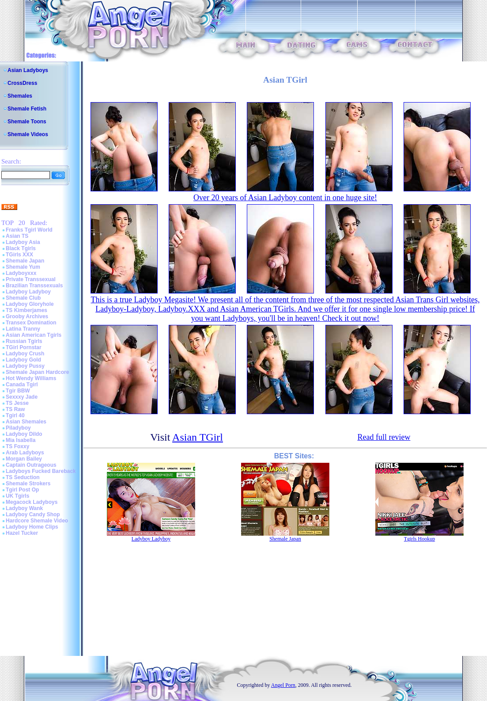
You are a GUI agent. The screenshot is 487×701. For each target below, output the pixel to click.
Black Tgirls (21, 248)
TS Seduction (23, 477)
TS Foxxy (17, 446)
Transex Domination (31, 323)
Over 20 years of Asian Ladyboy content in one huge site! (285, 197)
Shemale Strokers (28, 483)
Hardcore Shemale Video (37, 521)
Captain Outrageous (31, 465)
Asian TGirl (197, 437)
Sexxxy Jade (22, 397)
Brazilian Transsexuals (34, 285)
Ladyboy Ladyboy (28, 292)
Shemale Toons (27, 121)
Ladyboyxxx (21, 273)
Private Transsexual (31, 279)
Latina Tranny (23, 329)
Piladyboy (18, 428)
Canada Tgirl (22, 384)
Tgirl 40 (15, 415)
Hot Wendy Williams (31, 378)
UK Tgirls (17, 496)
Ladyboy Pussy (25, 366)
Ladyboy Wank (24, 508)
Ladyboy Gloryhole (30, 304)
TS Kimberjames (26, 310)
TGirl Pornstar (24, 347)
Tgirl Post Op (22, 490)
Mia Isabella (20, 440)
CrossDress (22, 83)
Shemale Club (23, 298)
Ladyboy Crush (25, 353)
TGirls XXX (19, 254)
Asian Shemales (26, 422)
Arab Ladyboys (25, 453)
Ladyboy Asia (23, 242)
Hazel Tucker (22, 533)
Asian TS (17, 236)
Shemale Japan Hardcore (37, 372)
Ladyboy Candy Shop (33, 514)
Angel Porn (283, 685)
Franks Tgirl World (29, 230)
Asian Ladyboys (28, 70)
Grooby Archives (27, 316)
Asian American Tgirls (33, 335)
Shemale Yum (23, 267)
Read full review (383, 437)
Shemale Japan (25, 261)
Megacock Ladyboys (31, 502)
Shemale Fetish (27, 109)
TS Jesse (17, 403)
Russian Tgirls (24, 341)
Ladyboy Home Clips (32, 527)
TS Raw (15, 409)
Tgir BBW (18, 391)
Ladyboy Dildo (24, 434)
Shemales (20, 96)
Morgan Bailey (24, 459)
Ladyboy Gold (23, 360)
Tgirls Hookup (419, 539)
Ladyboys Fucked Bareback (41, 471)
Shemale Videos (28, 134)
